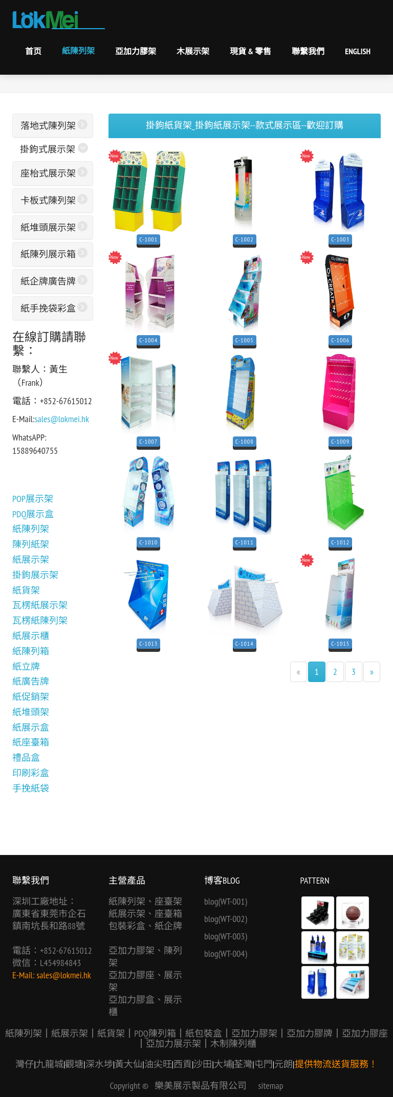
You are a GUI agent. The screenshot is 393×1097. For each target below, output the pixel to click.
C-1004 (148, 340)
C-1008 (244, 441)
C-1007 (148, 441)
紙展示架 (30, 559)
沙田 (202, 1064)
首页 (33, 51)
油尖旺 (158, 1064)
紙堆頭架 (30, 712)
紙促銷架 (30, 697)
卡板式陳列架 (48, 200)
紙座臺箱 (30, 742)
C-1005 (244, 340)
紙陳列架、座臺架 (145, 901)
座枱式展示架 (48, 173)
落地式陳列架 (48, 125)
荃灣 (243, 1064)
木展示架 (193, 51)
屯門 (263, 1064)
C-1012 (340, 542)
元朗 (283, 1064)
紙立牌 (26, 666)
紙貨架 (26, 590)
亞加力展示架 (173, 1043)
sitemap (270, 1085)
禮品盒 (26, 757)
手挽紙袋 (30, 788)
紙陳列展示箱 (48, 254)
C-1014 (244, 643)
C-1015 (340, 643)
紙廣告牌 (30, 681)
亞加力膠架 (135, 51)
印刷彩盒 (30, 773)
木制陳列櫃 (233, 1043)
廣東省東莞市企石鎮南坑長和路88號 (49, 920)
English (357, 51)
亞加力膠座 (365, 1033)
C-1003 (340, 239)
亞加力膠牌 (310, 1033)
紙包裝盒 (203, 1033)
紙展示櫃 (30, 636)
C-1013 (148, 643)
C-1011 (244, 542)
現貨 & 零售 (250, 51)
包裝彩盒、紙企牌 (145, 926)
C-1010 (148, 542)
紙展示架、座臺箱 (145, 913)
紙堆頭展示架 (48, 227)
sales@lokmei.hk (61, 419)
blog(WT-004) (225, 953)
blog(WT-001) (225, 901)
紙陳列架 (78, 51)
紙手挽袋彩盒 (48, 308)
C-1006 (340, 340)
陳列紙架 (30, 544)
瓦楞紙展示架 (40, 605)
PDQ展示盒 (33, 514)
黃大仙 (128, 1064)
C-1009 (340, 441)
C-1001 (148, 239)
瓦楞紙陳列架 (40, 620)
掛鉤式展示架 (47, 149)
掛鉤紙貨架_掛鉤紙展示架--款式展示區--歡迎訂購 (244, 125)
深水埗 (99, 1064)
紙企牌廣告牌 (48, 281)
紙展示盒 (30, 727)
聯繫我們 (308, 51)
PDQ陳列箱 (155, 1033)
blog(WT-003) (225, 936)
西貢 (182, 1064)
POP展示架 (32, 498)
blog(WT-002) (225, 919)
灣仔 (24, 1064)
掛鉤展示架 (35, 575)
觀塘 (74, 1064)
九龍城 (49, 1064)
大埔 (223, 1064)
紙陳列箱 (30, 651)
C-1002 (244, 239)
